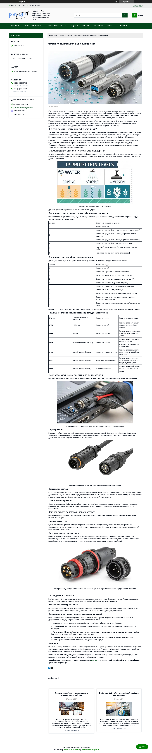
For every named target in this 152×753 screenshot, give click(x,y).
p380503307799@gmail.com (23, 107)
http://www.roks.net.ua (20, 104)
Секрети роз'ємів (65, 36)
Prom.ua (87, 747)
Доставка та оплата (57, 26)
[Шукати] (125, 15)
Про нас (85, 26)
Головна (15, 26)
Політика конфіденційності (90, 750)
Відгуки (74, 26)
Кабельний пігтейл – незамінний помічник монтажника (119, 694)
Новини (123, 26)
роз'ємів (95, 660)
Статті (110, 26)
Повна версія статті (71, 730)
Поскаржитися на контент (71, 750)
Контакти (98, 26)
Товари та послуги (32, 26)
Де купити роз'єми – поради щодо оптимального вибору (71, 694)
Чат (142, 747)
